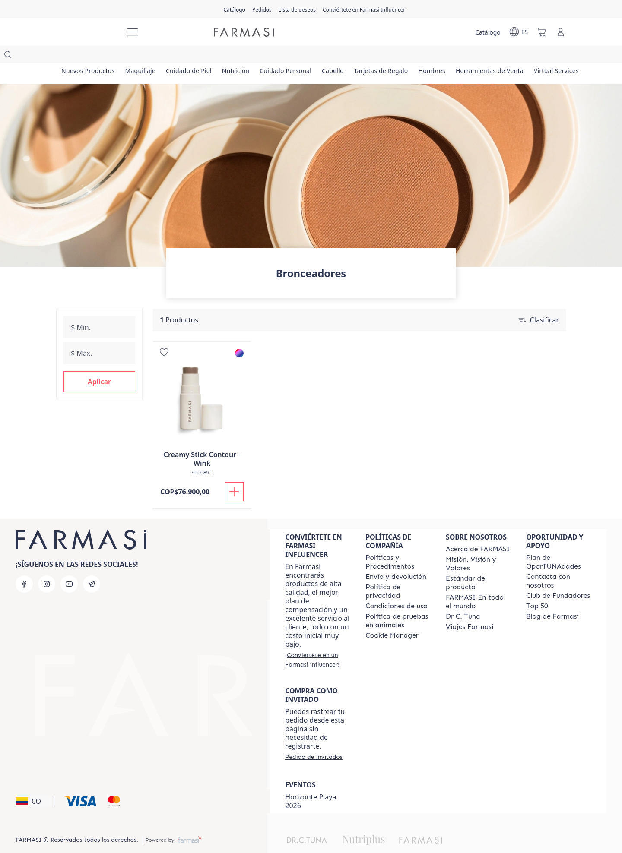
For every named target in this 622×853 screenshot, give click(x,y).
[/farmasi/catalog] (234, 9)
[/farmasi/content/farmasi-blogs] (552, 599)
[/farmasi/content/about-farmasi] (478, 532)
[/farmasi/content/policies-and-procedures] (397, 544)
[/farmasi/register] (262, 9)
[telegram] (91, 566)
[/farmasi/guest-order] (313, 739)
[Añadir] (234, 474)
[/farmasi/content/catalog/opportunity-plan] (558, 544)
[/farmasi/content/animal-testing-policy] (397, 603)
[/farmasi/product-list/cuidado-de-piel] (214, 56)
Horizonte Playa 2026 (310, 784)
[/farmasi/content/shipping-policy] (395, 559)
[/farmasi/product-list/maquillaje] (155, 56)
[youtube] (69, 566)
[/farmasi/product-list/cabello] (389, 56)
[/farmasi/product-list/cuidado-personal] (332, 56)
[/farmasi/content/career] (469, 609)
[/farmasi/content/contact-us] (558, 563)
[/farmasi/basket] (541, 32)
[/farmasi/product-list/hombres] (509, 56)
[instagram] (46, 566)
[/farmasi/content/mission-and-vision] (478, 546)
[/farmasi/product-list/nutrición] (271, 56)
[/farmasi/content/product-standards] (478, 565)
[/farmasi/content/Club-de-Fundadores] (558, 578)
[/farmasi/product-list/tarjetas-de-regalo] (448, 56)
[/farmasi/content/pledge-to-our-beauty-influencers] (463, 599)
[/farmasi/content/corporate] (478, 584)
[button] (99, 364)
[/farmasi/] (86, 32)
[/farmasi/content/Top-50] (537, 588)
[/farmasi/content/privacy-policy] (397, 574)
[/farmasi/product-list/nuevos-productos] (93, 56)
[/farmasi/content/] (392, 618)
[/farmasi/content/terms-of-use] (396, 588)
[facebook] (24, 566)
